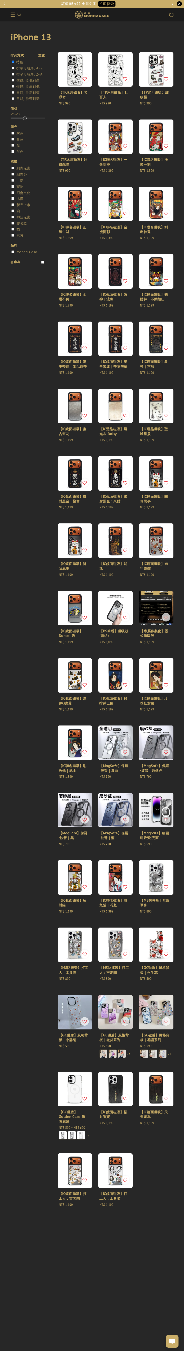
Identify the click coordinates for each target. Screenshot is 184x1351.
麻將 (19, 235)
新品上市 (23, 205)
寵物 (19, 187)
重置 (41, 55)
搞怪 (19, 199)
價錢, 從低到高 (28, 80)
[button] (12, 14)
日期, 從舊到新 (28, 99)
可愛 (19, 181)
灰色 (19, 133)
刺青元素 (23, 168)
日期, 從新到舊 (28, 93)
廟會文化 (23, 193)
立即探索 (107, 4)
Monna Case (26, 252)
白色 (19, 139)
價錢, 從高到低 (28, 86)
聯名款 (21, 223)
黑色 (19, 152)
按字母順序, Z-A (29, 74)
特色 (19, 62)
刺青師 (21, 174)
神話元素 (23, 217)
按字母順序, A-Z (29, 68)
